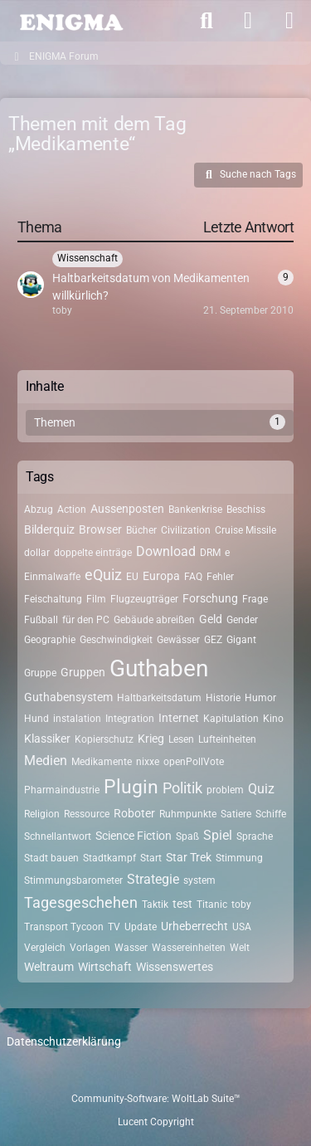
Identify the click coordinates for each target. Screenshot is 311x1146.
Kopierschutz (104, 739)
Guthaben (158, 668)
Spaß (187, 836)
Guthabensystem (68, 697)
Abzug (38, 509)
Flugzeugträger (144, 599)
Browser (100, 529)
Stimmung (239, 858)
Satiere (236, 814)
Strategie (153, 879)
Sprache (254, 836)
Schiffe (270, 814)
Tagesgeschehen (81, 902)
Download (166, 551)
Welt (240, 947)
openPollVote (193, 762)
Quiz (261, 789)
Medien (45, 760)
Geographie (49, 640)
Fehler (220, 577)
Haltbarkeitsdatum (159, 698)
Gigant (241, 640)
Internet (178, 717)
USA (241, 927)
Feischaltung (53, 599)
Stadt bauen (51, 858)
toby (241, 904)
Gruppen (83, 672)
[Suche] (206, 20)
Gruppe (40, 673)
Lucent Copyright (156, 1122)
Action (71, 509)
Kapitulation (231, 718)
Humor (260, 698)
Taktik (155, 904)
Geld (210, 619)
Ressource (86, 814)
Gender (242, 620)
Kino (273, 718)
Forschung (210, 598)
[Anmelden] (248, 20)
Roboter (134, 813)
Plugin (131, 787)
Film (96, 599)
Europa (161, 576)
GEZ (213, 640)
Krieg (151, 738)
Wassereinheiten (189, 947)
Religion (42, 814)
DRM (210, 552)
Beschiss (245, 509)
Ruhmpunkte (187, 814)
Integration (129, 718)
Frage (255, 599)
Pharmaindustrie (62, 790)
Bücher (141, 530)
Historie (223, 698)
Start (151, 858)
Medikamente (101, 762)
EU (132, 577)
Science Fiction (133, 835)
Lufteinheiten (227, 739)
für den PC (85, 620)
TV (114, 927)
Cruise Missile (245, 530)
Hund (36, 718)
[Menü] (289, 20)
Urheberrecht (194, 926)
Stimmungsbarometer (73, 880)
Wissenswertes (174, 966)
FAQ (193, 577)
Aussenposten (127, 508)
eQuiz (103, 574)
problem (225, 790)
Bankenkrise (195, 509)
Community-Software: (156, 1099)
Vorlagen (90, 947)
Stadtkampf (109, 858)
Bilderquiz (49, 529)
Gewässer (178, 640)
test (182, 903)
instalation (77, 718)
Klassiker (47, 738)
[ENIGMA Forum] (70, 20)
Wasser (131, 947)
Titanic (212, 904)
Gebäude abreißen (154, 620)
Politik (182, 788)
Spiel (217, 835)
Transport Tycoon (64, 927)
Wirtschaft (105, 966)
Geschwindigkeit (116, 640)
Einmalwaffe (52, 577)
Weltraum (49, 966)
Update (140, 927)
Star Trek (188, 857)
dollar (37, 552)
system (199, 880)
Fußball (41, 620)
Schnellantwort (57, 836)
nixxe (147, 762)
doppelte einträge (93, 552)
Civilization (186, 530)
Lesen (181, 739)
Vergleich (45, 947)
